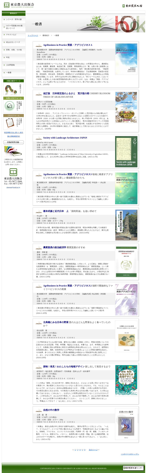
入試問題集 (10, 65)
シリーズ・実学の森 (14, 19)
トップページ (33, 35)
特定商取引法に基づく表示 (13, 132)
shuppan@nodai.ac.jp (13, 187)
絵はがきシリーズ (13, 42)
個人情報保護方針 (13, 136)
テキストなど (11, 35)
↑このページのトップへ (130, 454)
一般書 (8, 73)
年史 (8, 57)
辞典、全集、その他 (14, 50)
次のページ (93, 450)
